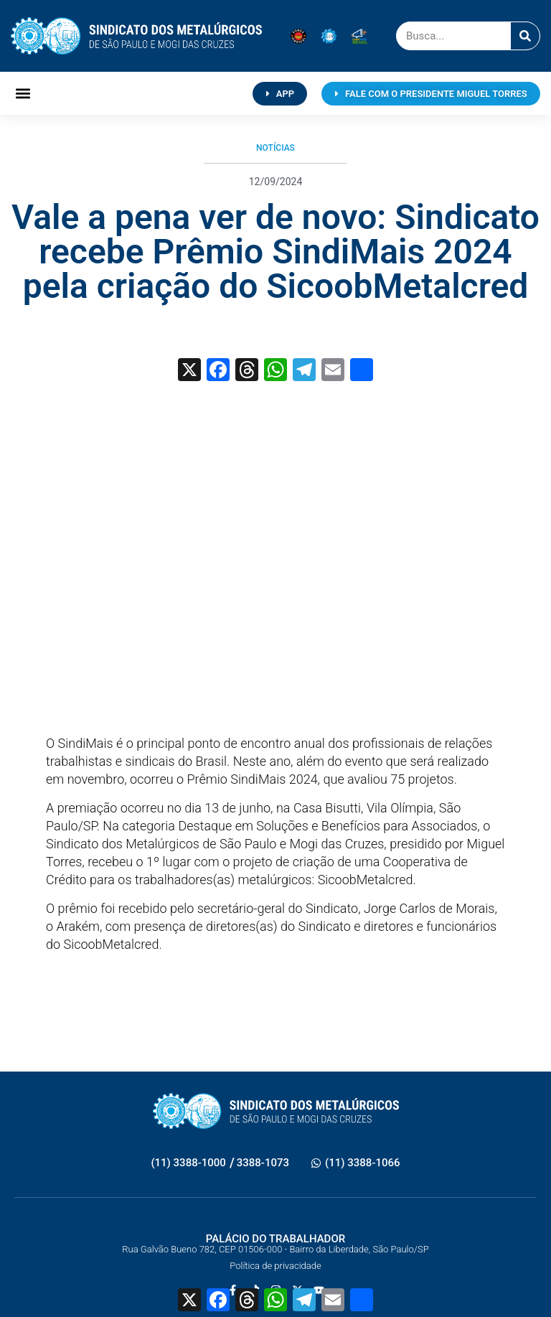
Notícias (275, 148)
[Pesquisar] (525, 36)
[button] (22, 94)
